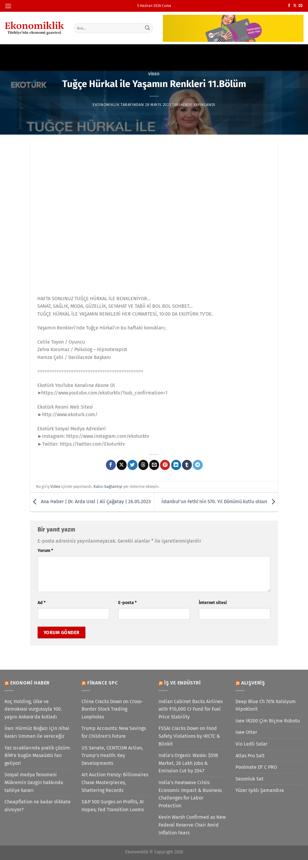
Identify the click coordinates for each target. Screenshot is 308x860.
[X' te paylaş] (122, 465)
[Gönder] (147, 28)
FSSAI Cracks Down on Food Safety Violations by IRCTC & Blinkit (189, 735)
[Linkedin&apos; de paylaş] (176, 465)
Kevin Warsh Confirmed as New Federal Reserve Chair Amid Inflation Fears (192, 824)
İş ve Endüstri (182, 683)
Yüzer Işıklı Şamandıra (260, 790)
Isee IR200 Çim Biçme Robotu (268, 721)
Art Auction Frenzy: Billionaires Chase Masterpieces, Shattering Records (115, 782)
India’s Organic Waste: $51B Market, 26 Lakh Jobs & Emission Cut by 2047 (188, 763)
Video (154, 74)
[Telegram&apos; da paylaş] (198, 465)
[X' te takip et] (295, 6)
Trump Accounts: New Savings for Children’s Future (114, 732)
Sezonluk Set (249, 779)
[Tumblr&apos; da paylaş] (187, 465)
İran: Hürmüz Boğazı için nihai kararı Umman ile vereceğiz (37, 732)
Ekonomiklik (106, 104)
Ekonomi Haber (30, 683)
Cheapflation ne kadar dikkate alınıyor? (38, 805)
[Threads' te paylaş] (143, 465)
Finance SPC (102, 683)
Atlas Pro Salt (250, 756)
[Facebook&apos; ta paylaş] (111, 465)
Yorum (45, 550)
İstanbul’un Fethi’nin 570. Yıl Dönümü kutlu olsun (220, 501)
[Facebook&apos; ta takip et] (289, 6)
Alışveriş (253, 683)
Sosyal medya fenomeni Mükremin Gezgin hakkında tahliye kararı (34, 782)
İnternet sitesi (213, 602)
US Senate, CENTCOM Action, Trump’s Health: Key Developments (112, 755)
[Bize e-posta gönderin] (300, 6)
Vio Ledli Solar (251, 744)
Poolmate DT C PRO (256, 767)
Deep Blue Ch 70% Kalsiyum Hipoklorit (266, 705)
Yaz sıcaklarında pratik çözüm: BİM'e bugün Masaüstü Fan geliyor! (38, 755)
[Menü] (8, 6)
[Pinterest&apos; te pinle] (165, 465)
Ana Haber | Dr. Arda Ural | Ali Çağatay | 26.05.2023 (90, 501)
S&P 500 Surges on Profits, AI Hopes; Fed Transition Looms (113, 805)
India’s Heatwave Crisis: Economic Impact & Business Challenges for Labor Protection (190, 794)
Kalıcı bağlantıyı (108, 486)
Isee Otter (246, 732)
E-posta (127, 602)
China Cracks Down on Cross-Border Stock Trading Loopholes (112, 709)
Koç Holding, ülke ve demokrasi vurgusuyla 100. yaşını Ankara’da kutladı (33, 709)
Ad (41, 602)
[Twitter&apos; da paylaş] (132, 465)
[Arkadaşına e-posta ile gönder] (154, 465)
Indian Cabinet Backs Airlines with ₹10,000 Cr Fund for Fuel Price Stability (191, 709)
